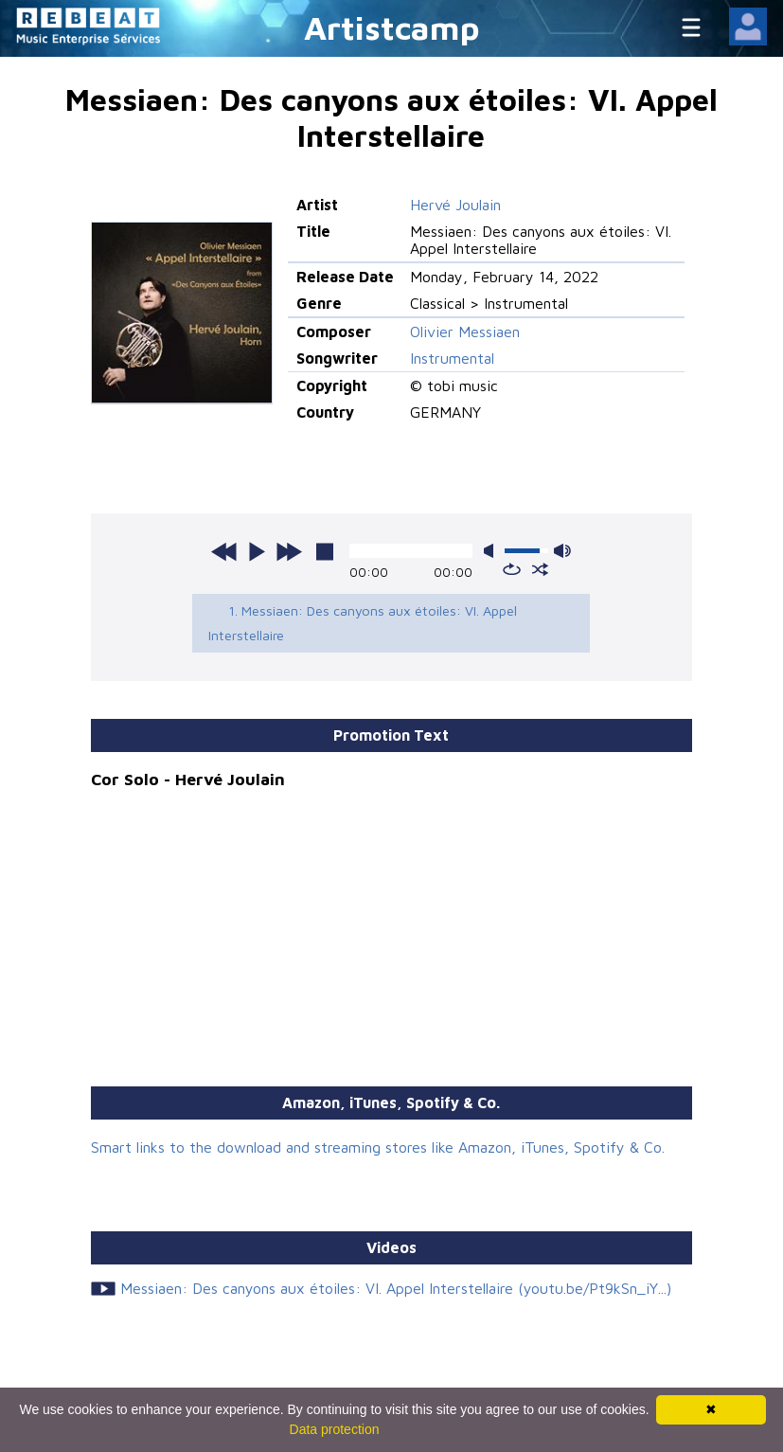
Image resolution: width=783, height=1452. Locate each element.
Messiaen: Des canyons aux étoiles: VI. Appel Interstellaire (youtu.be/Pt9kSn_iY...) (395, 1288)
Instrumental (452, 358)
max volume (562, 551)
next (289, 551)
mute (492, 551)
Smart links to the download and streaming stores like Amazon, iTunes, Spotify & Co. (378, 1147)
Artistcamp (392, 27)
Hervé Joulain (455, 204)
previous (224, 551)
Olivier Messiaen (465, 331)
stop (324, 551)
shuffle (540, 569)
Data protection (335, 1429)
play (257, 551)
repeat (512, 569)
